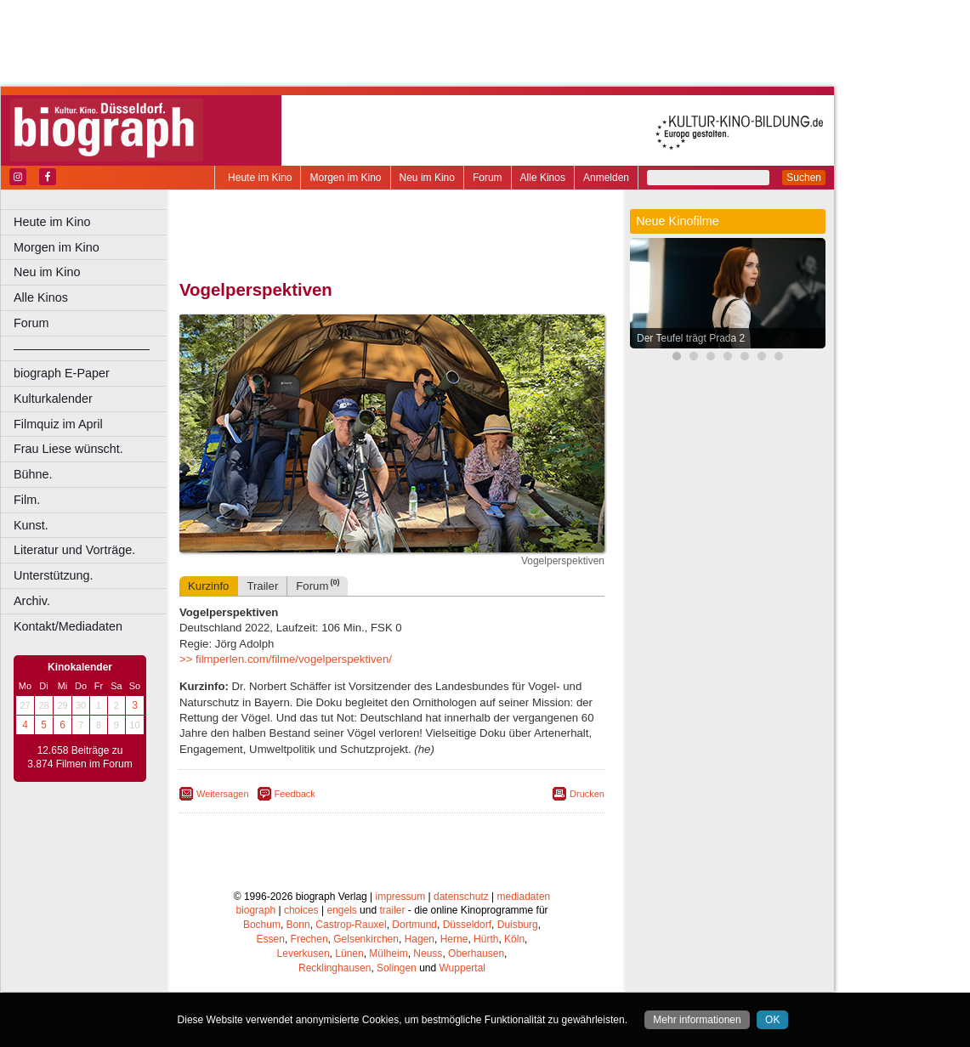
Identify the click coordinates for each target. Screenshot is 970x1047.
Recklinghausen (334, 968)
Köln (514, 939)
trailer (392, 910)
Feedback (295, 794)
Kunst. (31, 525)
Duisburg (517, 925)
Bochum (262, 925)
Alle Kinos (542, 178)
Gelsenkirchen (366, 939)
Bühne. (33, 474)
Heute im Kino (260, 178)
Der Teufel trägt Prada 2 (691, 338)
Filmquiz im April (58, 424)
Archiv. (32, 601)
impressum (401, 897)
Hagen (419, 939)
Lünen (349, 953)
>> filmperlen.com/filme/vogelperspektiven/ (285, 659)
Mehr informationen (696, 1020)
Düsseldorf (467, 925)
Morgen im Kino (345, 178)
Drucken (587, 794)
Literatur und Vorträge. (74, 550)
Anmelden (606, 178)
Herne (454, 939)
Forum (487, 178)
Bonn (298, 925)
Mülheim (388, 953)
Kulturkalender (53, 398)
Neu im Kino (427, 178)
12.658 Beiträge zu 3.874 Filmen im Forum (79, 757)
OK (772, 1020)
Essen (271, 939)
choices (301, 910)
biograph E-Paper (62, 373)
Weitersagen (222, 794)
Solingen (397, 968)
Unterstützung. (54, 575)
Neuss (427, 953)
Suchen (803, 178)
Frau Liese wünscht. (68, 449)
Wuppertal (462, 968)
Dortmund (414, 925)
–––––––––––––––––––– (82, 348)
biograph (255, 910)
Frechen (309, 939)
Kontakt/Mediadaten (68, 626)
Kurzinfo (208, 586)
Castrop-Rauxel (350, 925)
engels (341, 910)
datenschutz (461, 897)
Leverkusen (303, 953)
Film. (27, 500)
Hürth (486, 939)
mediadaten (524, 897)
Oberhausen (476, 953)
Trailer (262, 586)
